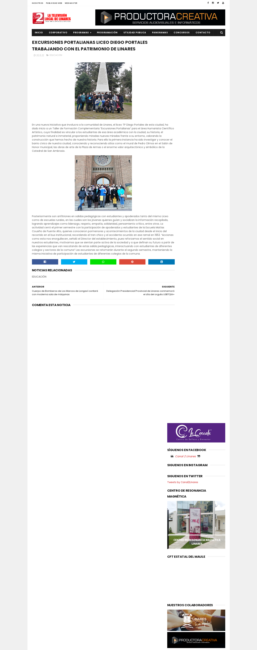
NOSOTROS (37, 3)
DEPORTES (40, 581)
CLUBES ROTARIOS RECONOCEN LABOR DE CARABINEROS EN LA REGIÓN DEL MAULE (136, 597)
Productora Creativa (128, 645)
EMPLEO (38, 593)
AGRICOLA (40, 569)
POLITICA (39, 618)
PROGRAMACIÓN (107, 32)
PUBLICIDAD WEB (54, 3)
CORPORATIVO (58, 32)
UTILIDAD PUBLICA (135, 32)
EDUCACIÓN (56, 56)
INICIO (39, 32)
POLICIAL (39, 611)
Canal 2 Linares (185, 187)
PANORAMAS (160, 32)
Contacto (203, 32)
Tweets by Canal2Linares (182, 213)
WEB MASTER (71, 3)
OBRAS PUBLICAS (43, 606)
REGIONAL (40, 624)
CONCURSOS (182, 32)
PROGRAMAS (81, 32)
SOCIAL (38, 636)
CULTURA (39, 576)
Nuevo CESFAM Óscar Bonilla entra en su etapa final (134, 579)
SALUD (38, 630)
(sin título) (105, 570)
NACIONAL (40, 600)
